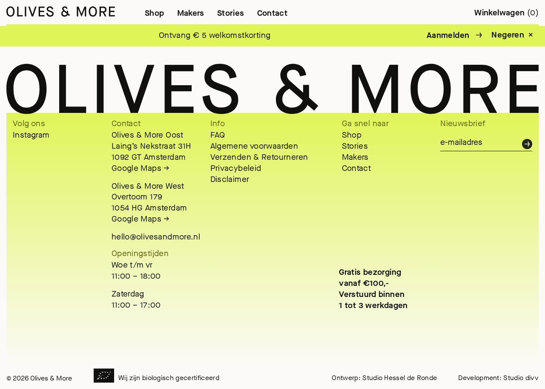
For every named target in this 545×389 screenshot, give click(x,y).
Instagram (31, 135)
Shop (154, 13)
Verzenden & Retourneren (259, 157)
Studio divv (521, 377)
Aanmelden (448, 35)
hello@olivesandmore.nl (156, 236)
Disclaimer (230, 179)
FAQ (217, 135)
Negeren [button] (507, 35)
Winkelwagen (506, 12)
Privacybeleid (235, 168)
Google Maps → (141, 168)
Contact (272, 13)
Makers (190, 13)
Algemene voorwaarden (254, 146)
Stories (230, 13)
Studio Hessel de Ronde (399, 377)
